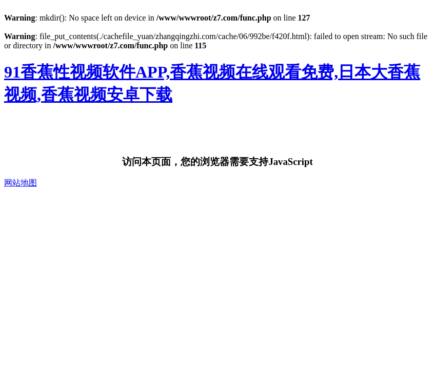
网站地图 (20, 182)
